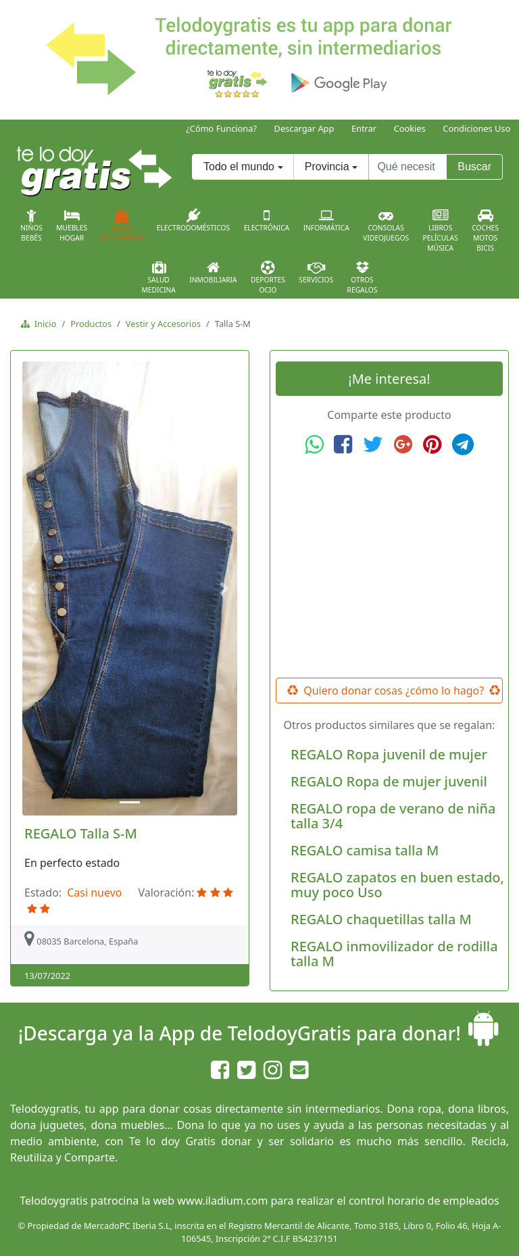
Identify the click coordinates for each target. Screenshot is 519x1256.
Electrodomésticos (193, 220)
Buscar (474, 166)
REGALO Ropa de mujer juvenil (389, 781)
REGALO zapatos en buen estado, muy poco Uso (397, 884)
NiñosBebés (31, 226)
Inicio (43, 324)
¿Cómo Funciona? (221, 128)
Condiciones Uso (476, 128)
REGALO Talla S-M (80, 833)
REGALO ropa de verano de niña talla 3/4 (393, 815)
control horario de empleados (424, 1200)
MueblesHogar (71, 226)
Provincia (327, 166)
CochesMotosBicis (485, 231)
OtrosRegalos (362, 278)
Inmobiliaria (213, 272)
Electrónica (267, 220)
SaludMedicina (159, 278)
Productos (91, 324)
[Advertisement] (389, 566)
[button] (33, 588)
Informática (326, 220)
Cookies (410, 128)
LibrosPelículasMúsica (440, 231)
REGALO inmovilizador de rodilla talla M (394, 953)
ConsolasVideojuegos (386, 226)
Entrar (363, 128)
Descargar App (304, 128)
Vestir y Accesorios (163, 324)
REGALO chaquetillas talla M (381, 919)
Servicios (316, 272)
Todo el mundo (238, 166)
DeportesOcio (268, 278)
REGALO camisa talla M (365, 850)
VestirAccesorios (122, 226)
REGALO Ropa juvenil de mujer (389, 754)
